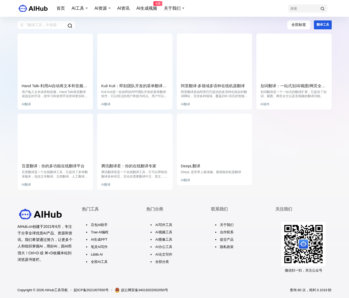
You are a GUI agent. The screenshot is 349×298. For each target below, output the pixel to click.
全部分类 (162, 262)
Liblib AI (97, 254)
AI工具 (78, 8)
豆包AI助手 (99, 225)
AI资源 (101, 8)
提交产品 (227, 239)
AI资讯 (123, 8)
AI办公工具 (163, 247)
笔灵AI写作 (99, 247)
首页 (61, 8)
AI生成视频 (146, 6)
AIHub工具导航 (56, 290)
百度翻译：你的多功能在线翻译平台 (53, 166)
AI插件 (265, 104)
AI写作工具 (163, 225)
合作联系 (227, 232)
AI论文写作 (163, 254)
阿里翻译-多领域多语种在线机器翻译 (213, 86)
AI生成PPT (99, 239)
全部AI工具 (99, 262)
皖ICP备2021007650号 (91, 290)
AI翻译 (26, 104)
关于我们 (172, 8)
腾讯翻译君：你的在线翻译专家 (128, 166)
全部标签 (298, 25)
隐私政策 (227, 247)
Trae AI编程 (99, 232)
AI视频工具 (163, 232)
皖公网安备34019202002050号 (141, 290)
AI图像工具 (163, 239)
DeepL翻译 (190, 166)
